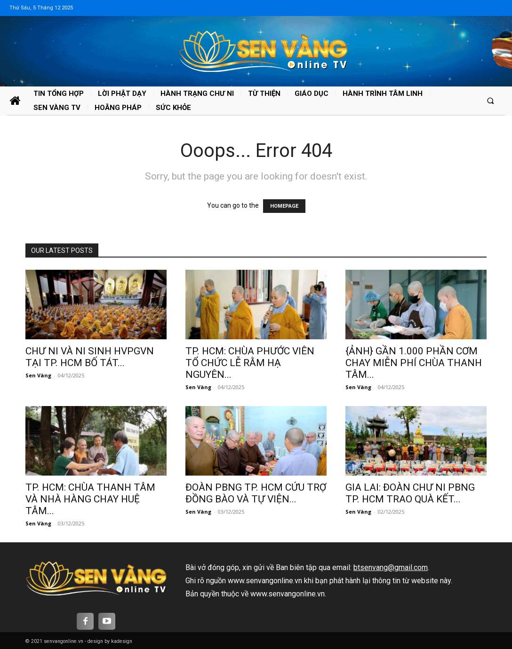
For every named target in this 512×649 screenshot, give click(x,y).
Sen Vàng (38, 375)
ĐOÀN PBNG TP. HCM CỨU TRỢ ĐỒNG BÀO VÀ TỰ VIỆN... (255, 493)
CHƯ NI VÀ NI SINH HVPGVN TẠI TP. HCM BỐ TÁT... (89, 356)
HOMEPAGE (284, 206)
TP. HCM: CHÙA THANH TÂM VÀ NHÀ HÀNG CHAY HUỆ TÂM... (90, 499)
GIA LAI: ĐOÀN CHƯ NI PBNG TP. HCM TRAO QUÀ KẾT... (410, 493)
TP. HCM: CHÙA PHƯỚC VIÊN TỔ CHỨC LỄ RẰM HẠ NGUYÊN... (249, 362)
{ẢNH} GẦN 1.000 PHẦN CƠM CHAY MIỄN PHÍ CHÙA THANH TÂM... (413, 362)
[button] (491, 100)
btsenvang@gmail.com (390, 567)
